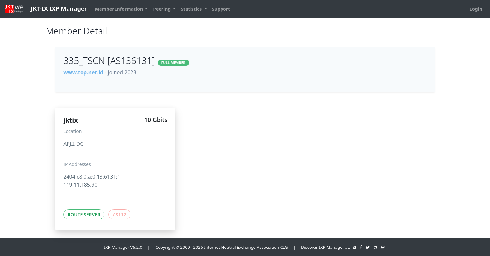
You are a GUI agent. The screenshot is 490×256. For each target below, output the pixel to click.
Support (221, 9)
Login (475, 9)
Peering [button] (162, 9)
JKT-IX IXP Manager (46, 9)
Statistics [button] (192, 9)
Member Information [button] (119, 9)
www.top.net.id (83, 72)
